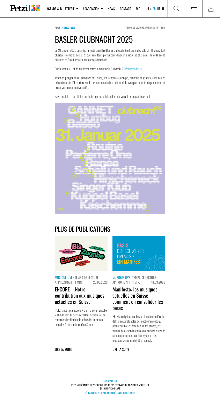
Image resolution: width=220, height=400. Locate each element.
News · (58, 27)
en (149, 8)
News (111, 8)
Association (93, 8)
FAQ (138, 8)
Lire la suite (63, 349)
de (158, 8)
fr (154, 8)
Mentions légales (126, 393)
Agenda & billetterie (62, 8)
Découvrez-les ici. (133, 68)
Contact (125, 8)
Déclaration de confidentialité (100, 393)
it (163, 8)
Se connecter (110, 380)
